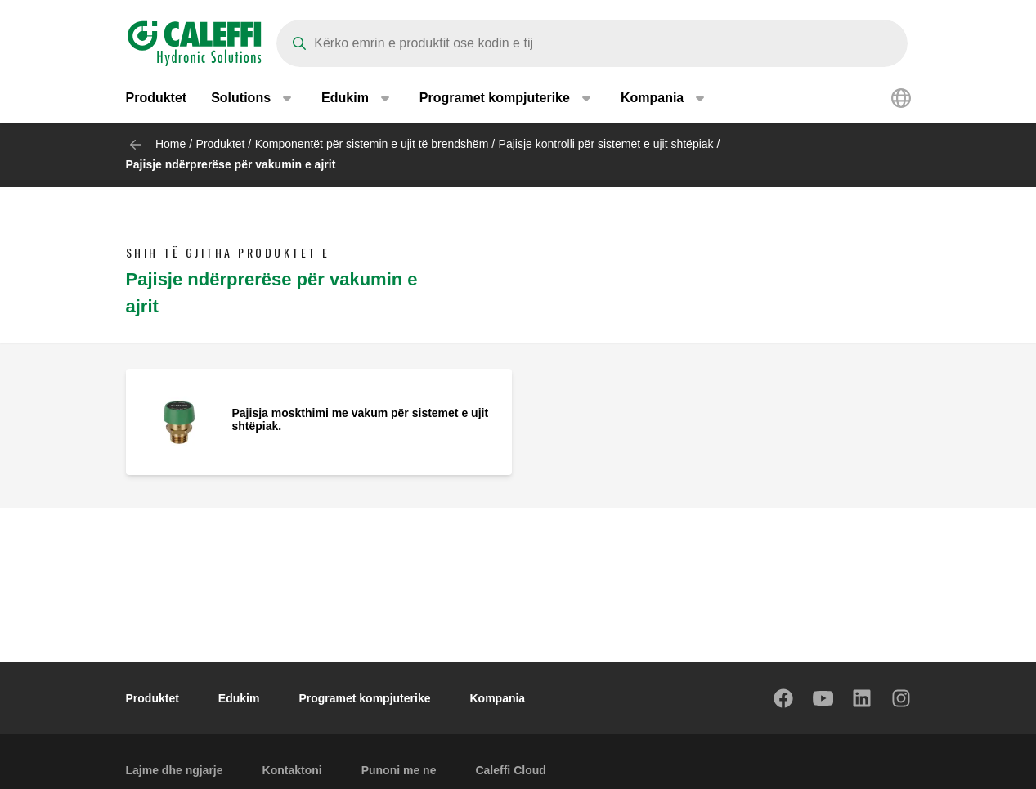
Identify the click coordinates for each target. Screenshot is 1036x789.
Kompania (497, 698)
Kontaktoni (292, 770)
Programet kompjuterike (364, 698)
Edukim (239, 698)
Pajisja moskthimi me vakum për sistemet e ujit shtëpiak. (360, 419)
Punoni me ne (399, 770)
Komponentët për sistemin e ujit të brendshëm (372, 143)
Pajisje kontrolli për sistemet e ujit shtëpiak (606, 143)
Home (170, 143)
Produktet (156, 98)
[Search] (592, 43)
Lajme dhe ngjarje (174, 770)
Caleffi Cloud (510, 770)
